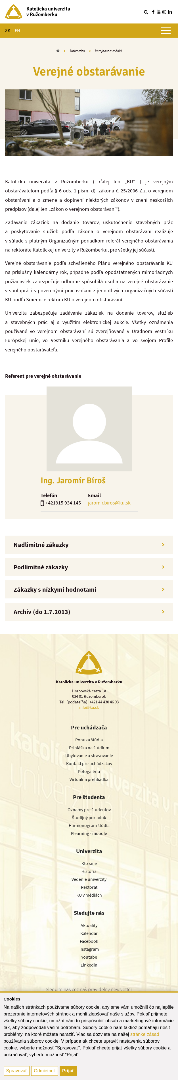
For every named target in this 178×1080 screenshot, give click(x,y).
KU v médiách (89, 895)
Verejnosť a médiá (108, 50)
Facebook (89, 941)
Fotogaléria (89, 771)
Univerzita (77, 50)
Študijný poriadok (89, 817)
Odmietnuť (44, 1070)
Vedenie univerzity (89, 879)
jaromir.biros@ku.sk (109, 502)
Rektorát (89, 887)
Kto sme (89, 863)
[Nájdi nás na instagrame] (164, 12)
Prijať (68, 1070)
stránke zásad (144, 1034)
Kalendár (89, 933)
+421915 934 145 (63, 502)
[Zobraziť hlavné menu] (166, 30)
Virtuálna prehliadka (89, 779)
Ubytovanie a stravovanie (89, 755)
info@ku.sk (89, 707)
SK (7, 30)
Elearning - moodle (89, 833)
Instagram (89, 949)
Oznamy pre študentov (89, 809)
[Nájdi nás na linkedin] (170, 12)
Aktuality (89, 925)
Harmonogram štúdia (89, 825)
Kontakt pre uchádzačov (89, 763)
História (89, 871)
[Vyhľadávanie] (146, 12)
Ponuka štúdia (89, 739)
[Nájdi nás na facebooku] (153, 12)
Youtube (89, 957)
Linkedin (89, 965)
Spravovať (16, 1070)
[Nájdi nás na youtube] (159, 12)
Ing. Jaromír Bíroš (73, 480)
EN (17, 30)
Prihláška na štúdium (89, 747)
